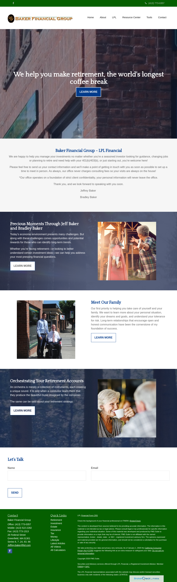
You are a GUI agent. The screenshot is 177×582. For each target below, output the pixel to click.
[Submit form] (15, 492)
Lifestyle (55, 540)
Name (11, 468)
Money (54, 536)
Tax (52, 533)
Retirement (56, 520)
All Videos (56, 546)
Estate (54, 526)
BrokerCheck (135, 521)
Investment (56, 523)
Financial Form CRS (89, 515)
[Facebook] (13, 3)
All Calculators (58, 550)
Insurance (56, 530)
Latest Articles (58, 543)
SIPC (87, 567)
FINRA (80, 567)
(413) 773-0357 (154, 3)
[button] (103, 17)
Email (94, 468)
